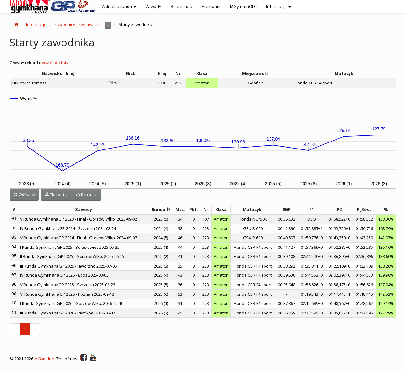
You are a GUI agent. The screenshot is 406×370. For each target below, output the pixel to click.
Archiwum (211, 6)
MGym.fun (44, 359)
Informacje (36, 24)
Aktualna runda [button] (119, 6)
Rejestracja (181, 6)
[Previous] (15, 329)
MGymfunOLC (243, 6)
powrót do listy (54, 62)
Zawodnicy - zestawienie (78, 24)
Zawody (153, 6)
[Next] (35, 329)
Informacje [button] (278, 6)
